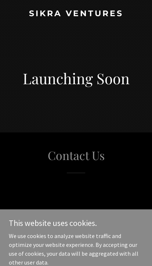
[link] (76, 14)
